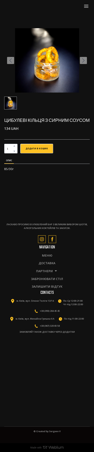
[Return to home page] (19, 6)
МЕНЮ (47, 255)
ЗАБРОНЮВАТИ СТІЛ (47, 279)
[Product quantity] (10, 148)
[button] (14, 145)
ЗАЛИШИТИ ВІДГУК (47, 286)
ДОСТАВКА (47, 263)
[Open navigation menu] (86, 6)
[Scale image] (24, 351)
